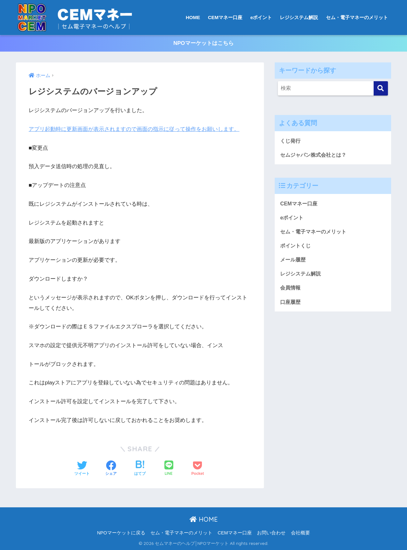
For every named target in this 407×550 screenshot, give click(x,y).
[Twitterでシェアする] (82, 468)
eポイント (261, 17)
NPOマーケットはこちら (203, 43)
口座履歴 (291, 304)
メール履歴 (293, 261)
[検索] (381, 88)
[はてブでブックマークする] (140, 468)
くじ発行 (291, 141)
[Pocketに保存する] (197, 468)
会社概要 (300, 532)
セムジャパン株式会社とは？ (315, 155)
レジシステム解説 (299, 17)
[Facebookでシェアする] (111, 468)
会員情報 (291, 289)
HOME (193, 17)
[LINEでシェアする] (168, 469)
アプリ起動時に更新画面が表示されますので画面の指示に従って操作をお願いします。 (134, 129)
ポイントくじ (296, 247)
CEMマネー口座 (225, 17)
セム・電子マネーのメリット (357, 17)
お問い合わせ (271, 532)
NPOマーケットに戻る (121, 532)
